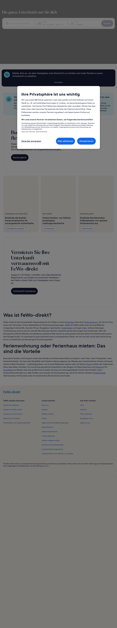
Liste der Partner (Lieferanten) (34, 132)
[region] (58, 117)
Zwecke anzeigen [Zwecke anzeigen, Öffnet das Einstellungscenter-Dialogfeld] (31, 141)
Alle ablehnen (65, 141)
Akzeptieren (86, 141)
